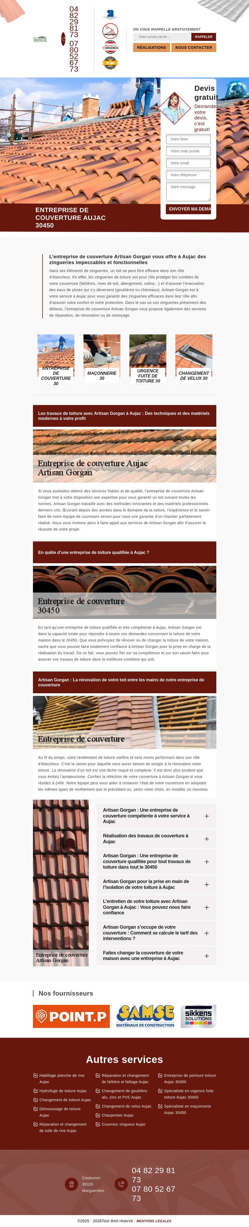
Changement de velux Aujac (126, 1106)
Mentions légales (154, 1221)
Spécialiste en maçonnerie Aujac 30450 (187, 1109)
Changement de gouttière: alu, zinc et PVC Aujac (125, 1094)
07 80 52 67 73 (73, 56)
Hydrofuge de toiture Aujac (63, 1091)
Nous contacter (193, 47)
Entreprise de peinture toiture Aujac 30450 (190, 1078)
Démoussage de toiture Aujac (60, 1112)
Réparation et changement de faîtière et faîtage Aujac (125, 1078)
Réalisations (151, 47)
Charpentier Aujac (118, 1115)
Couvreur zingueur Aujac (124, 1124)
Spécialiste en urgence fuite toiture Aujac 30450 (189, 1094)
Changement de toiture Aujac (65, 1100)
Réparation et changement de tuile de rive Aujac (63, 1127)
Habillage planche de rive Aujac (62, 1078)
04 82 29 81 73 (73, 22)
